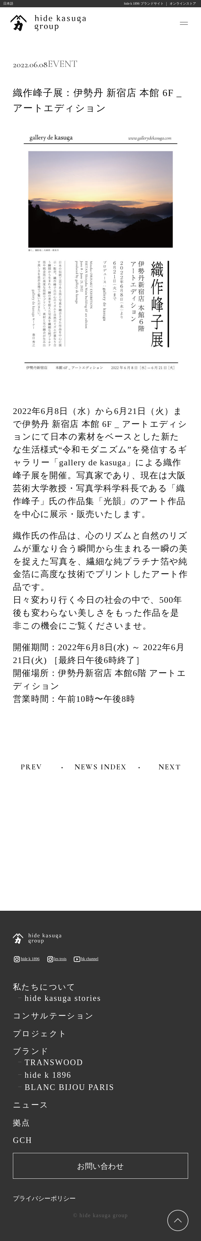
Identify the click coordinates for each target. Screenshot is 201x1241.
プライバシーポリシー (44, 1198)
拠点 (21, 1123)
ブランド (31, 1051)
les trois (56, 959)
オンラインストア (183, 3)
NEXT (169, 767)
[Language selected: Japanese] (16, 3)
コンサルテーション (53, 1016)
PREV (31, 767)
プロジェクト (40, 1034)
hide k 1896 (26, 959)
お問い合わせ (100, 1166)
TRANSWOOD (54, 1062)
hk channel (85, 959)
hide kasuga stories (63, 998)
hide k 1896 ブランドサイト (144, 3)
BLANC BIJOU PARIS (69, 1087)
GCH (22, 1140)
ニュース (31, 1105)
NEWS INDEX (100, 767)
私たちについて (44, 987)
